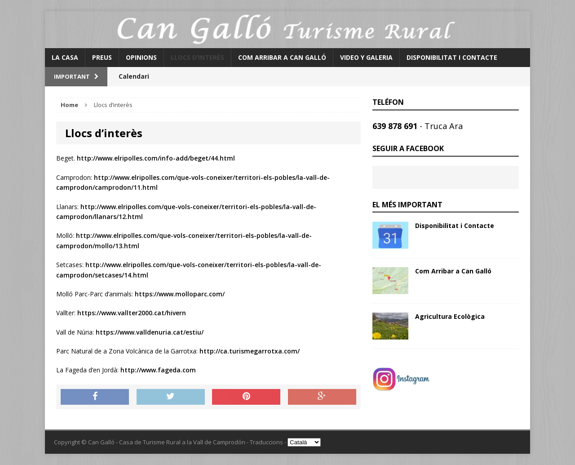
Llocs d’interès (197, 57)
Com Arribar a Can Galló (282, 57)
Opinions (141, 57)
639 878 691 (396, 126)
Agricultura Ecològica (450, 316)
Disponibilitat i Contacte (452, 57)
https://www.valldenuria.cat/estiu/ (149, 332)
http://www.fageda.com (158, 370)
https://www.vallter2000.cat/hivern (131, 313)
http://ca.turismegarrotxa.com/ (249, 351)
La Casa (65, 57)
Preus (102, 57)
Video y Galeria (366, 57)
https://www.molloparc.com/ (180, 294)
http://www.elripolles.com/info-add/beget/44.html (156, 158)
